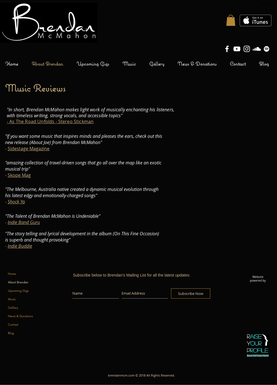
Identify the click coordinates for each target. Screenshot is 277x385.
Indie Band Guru (24, 222)
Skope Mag (19, 175)
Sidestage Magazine (28, 148)
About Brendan (18, 282)
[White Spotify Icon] (266, 49)
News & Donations (20, 316)
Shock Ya (16, 202)
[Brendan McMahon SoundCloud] (256, 49)
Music (12, 299)
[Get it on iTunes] (255, 20)
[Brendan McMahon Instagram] (247, 49)
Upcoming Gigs (18, 290)
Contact (13, 324)
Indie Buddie (20, 246)
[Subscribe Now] (190, 293)
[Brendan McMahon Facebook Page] (227, 49)
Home (12, 273)
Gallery (13, 307)
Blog (11, 333)
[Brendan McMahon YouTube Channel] (237, 49)
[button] (230, 20)
